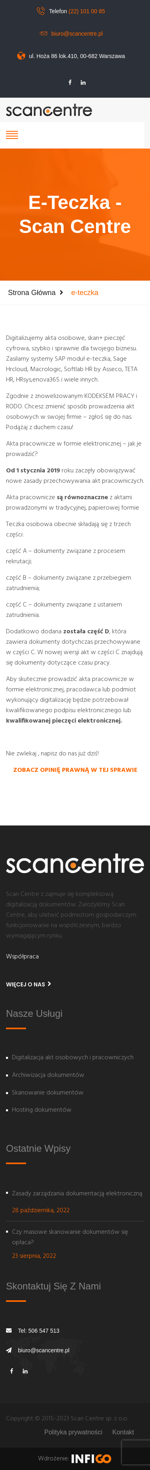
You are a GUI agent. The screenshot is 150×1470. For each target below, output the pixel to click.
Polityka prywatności (73, 1432)
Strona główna (32, 293)
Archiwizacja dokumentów (48, 1075)
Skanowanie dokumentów (48, 1093)
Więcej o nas (28, 984)
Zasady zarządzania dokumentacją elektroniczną (77, 1194)
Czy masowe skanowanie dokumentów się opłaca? (70, 1237)
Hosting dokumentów (42, 1110)
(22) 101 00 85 (86, 11)
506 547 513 (44, 1330)
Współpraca (22, 957)
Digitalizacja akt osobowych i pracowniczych (73, 1058)
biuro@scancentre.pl (77, 33)
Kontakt (123, 1432)
